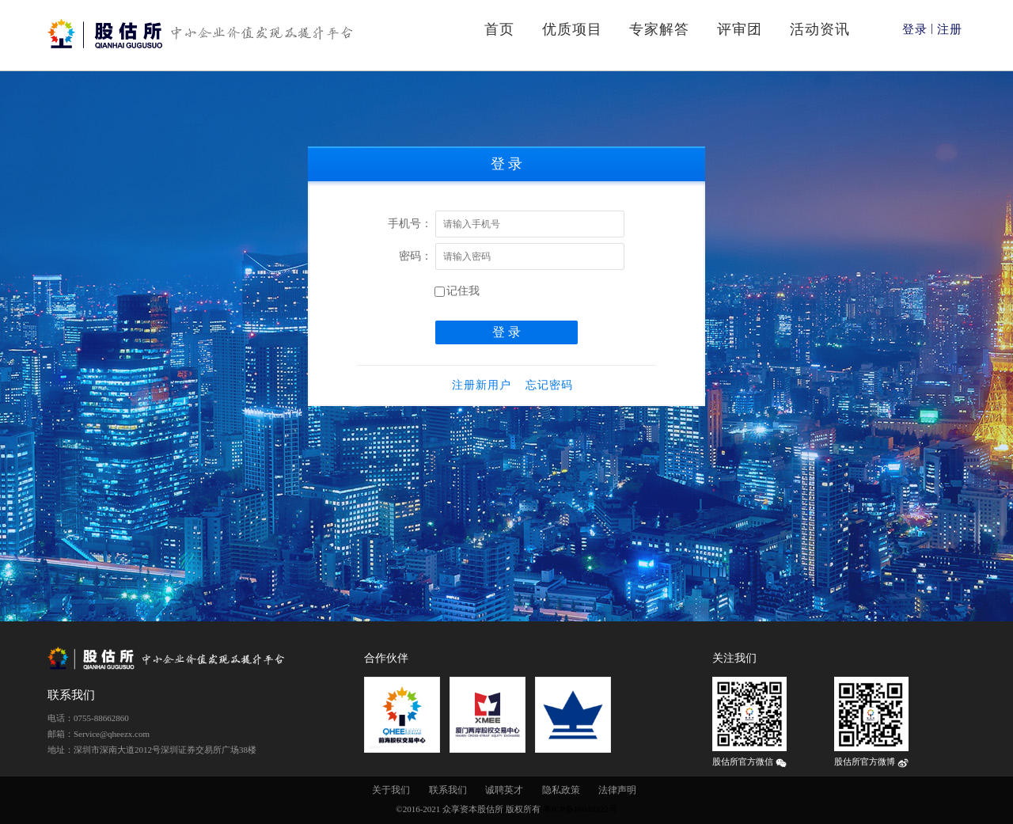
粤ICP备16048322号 (580, 809)
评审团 (739, 29)
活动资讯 (820, 29)
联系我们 (448, 790)
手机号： (410, 224)
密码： (415, 256)
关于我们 (391, 790)
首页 (499, 29)
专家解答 (659, 29)
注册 (949, 29)
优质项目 (572, 29)
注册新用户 (481, 385)
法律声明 (617, 790)
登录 (915, 29)
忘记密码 (549, 385)
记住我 (457, 291)
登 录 (506, 332)
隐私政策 (561, 790)
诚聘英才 (504, 790)
